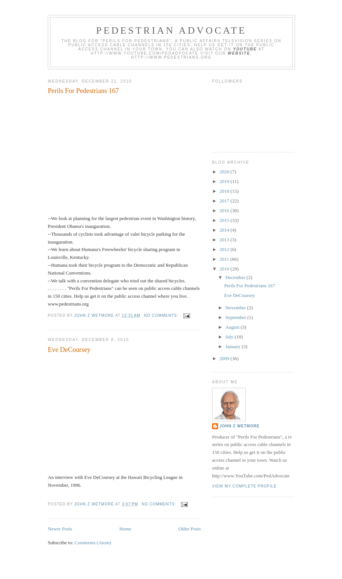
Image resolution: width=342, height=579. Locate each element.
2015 (225, 220)
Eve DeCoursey (69, 349)
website (239, 53)
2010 (225, 269)
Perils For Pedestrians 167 (83, 91)
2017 (225, 201)
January (234, 346)
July (230, 337)
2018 (225, 191)
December (236, 277)
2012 (225, 249)
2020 (225, 171)
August (233, 327)
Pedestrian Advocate (171, 30)
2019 (225, 181)
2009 (225, 358)
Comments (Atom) (93, 542)
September (237, 317)
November (236, 307)
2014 (225, 230)
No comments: (162, 315)
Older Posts (189, 529)
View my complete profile (244, 486)
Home (125, 529)
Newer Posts (60, 529)
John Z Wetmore (239, 426)
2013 (225, 239)
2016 (225, 210)
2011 (225, 259)
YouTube (245, 49)
